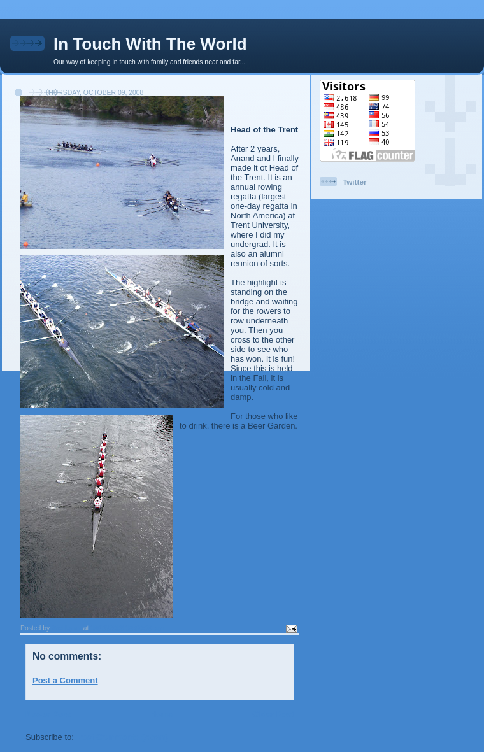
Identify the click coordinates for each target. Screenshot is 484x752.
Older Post (273, 714)
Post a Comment (65, 680)
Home (161, 714)
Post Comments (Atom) (122, 737)
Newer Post (48, 714)
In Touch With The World (150, 43)
